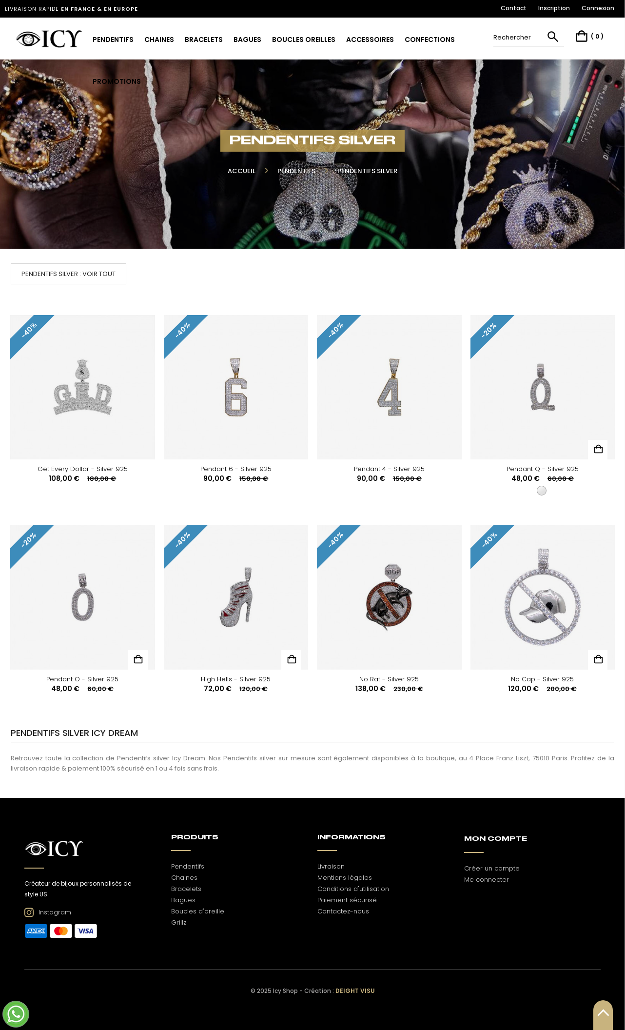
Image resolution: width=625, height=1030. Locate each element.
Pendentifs (187, 866)
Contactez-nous (343, 911)
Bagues (183, 900)
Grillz (178, 922)
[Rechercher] (528, 37)
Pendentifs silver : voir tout (68, 273)
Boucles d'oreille (197, 911)
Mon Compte (495, 839)
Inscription (554, 8)
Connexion (598, 8)
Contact (514, 8)
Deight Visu (355, 991)
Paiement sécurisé (347, 900)
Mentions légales (344, 877)
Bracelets (186, 888)
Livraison (331, 866)
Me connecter (486, 879)
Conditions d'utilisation (353, 888)
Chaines (184, 877)
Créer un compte (492, 868)
